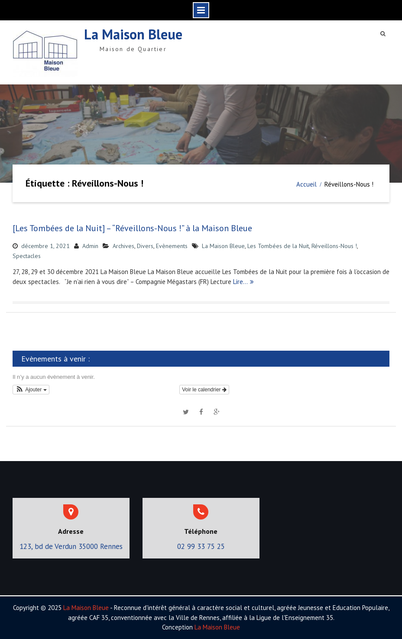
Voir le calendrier (204, 390)
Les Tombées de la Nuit (278, 246)
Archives (123, 246)
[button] (31, 389)
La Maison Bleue (133, 34)
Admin (90, 246)
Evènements (172, 246)
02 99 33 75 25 (201, 546)
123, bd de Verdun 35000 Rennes (71, 546)
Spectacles (27, 256)
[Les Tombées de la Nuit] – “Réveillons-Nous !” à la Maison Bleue (132, 228)
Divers (145, 246)
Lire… (240, 282)
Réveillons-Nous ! (334, 246)
